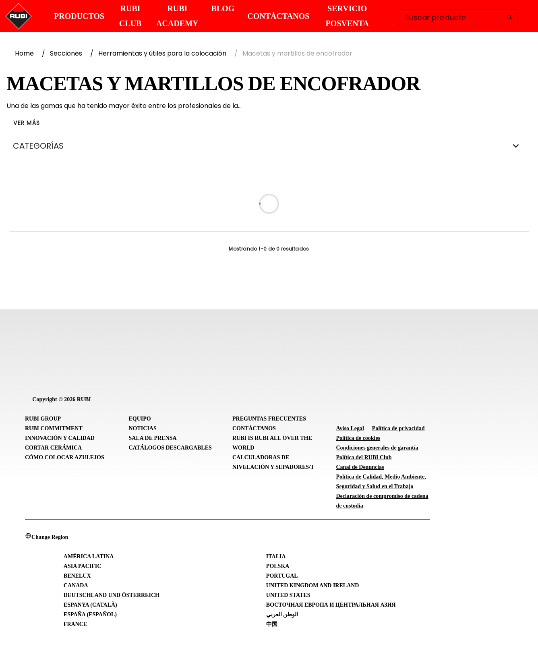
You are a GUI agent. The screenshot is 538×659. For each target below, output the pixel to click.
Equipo (140, 419)
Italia (276, 556)
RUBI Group (43, 419)
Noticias (143, 428)
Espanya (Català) (90, 605)
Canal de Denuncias (360, 467)
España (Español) (90, 614)
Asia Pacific (82, 566)
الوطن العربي (282, 614)
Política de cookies (358, 438)
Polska (278, 566)
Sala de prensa (153, 438)
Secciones (66, 53)
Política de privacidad (398, 428)
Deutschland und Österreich (111, 595)
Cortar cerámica (53, 448)
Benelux (77, 576)
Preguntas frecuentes (269, 419)
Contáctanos (254, 428)
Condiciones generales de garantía (377, 448)
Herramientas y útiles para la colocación (162, 53)
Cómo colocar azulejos (64, 457)
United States (288, 595)
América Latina (89, 556)
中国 (271, 624)
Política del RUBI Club (364, 457)
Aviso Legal (350, 428)
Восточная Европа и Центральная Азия (331, 605)
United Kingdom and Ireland (312, 585)
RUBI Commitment (54, 428)
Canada (76, 585)
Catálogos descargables (170, 448)
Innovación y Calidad (60, 438)
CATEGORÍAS (269, 146)
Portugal (282, 576)
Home (24, 53)
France (75, 624)
